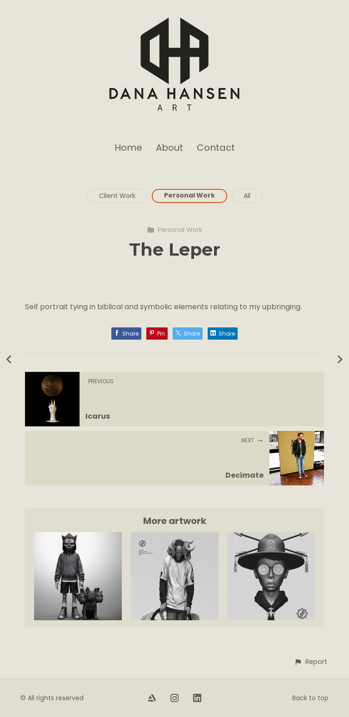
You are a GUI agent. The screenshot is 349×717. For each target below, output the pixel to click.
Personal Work (189, 195)
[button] (310, 662)
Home (128, 147)
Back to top (310, 697)
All (247, 195)
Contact (216, 147)
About (169, 147)
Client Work (117, 195)
